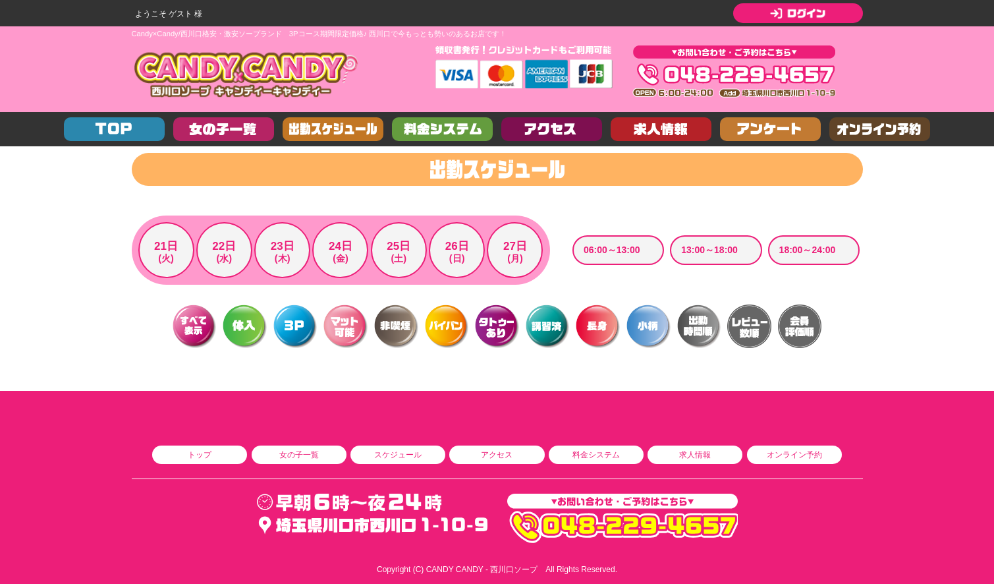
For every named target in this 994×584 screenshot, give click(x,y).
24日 (340, 252)
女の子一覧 (299, 454)
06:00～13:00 (612, 250)
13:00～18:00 (709, 250)
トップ (199, 454)
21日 (166, 252)
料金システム (596, 454)
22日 (224, 252)
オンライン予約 (794, 454)
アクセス (496, 454)
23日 (282, 252)
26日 (456, 252)
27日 (514, 252)
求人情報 (695, 454)
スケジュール (398, 454)
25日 (399, 252)
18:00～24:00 (807, 250)
